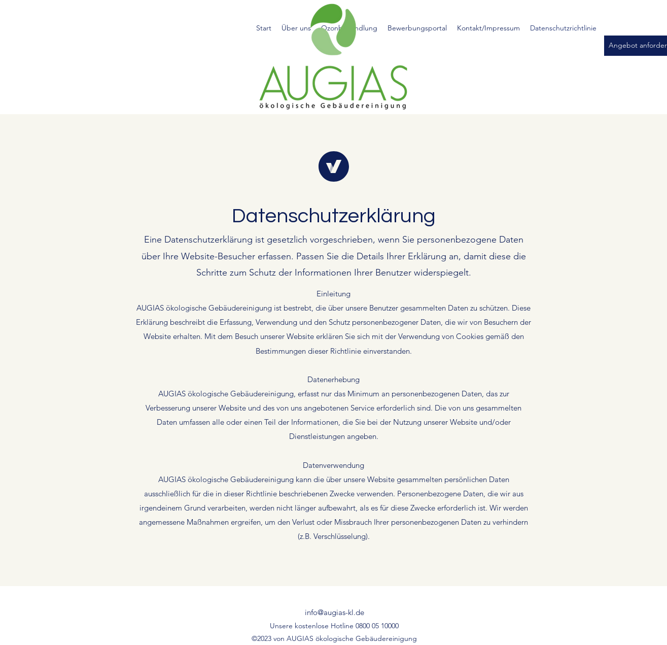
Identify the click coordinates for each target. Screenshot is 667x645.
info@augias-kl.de (334, 612)
